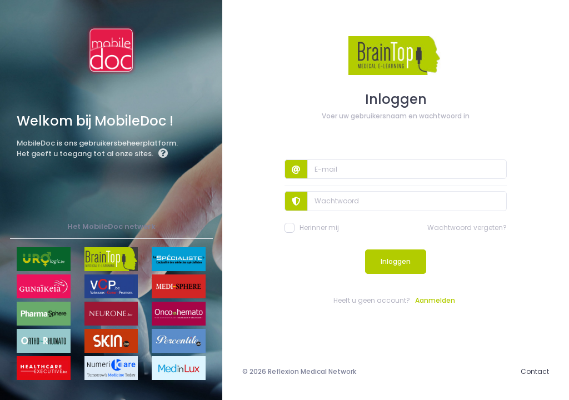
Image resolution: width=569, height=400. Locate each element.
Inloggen (396, 261)
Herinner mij (311, 228)
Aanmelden (435, 300)
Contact (535, 371)
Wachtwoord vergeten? (467, 227)
